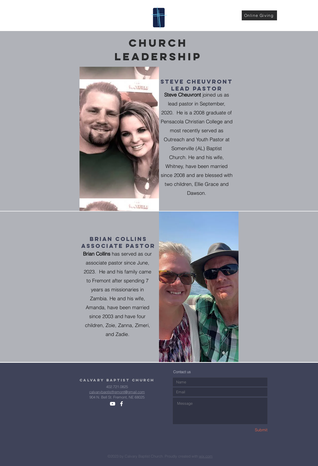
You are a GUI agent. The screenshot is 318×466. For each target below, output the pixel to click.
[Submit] (249, 430)
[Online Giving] (259, 15)
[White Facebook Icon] (121, 403)
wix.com (206, 456)
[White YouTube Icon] (112, 403)
